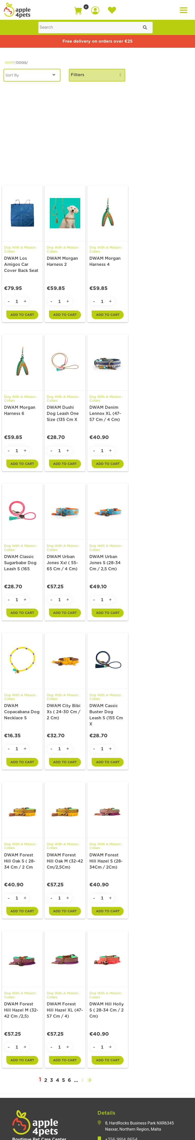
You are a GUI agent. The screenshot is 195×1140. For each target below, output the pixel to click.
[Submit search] (145, 27)
